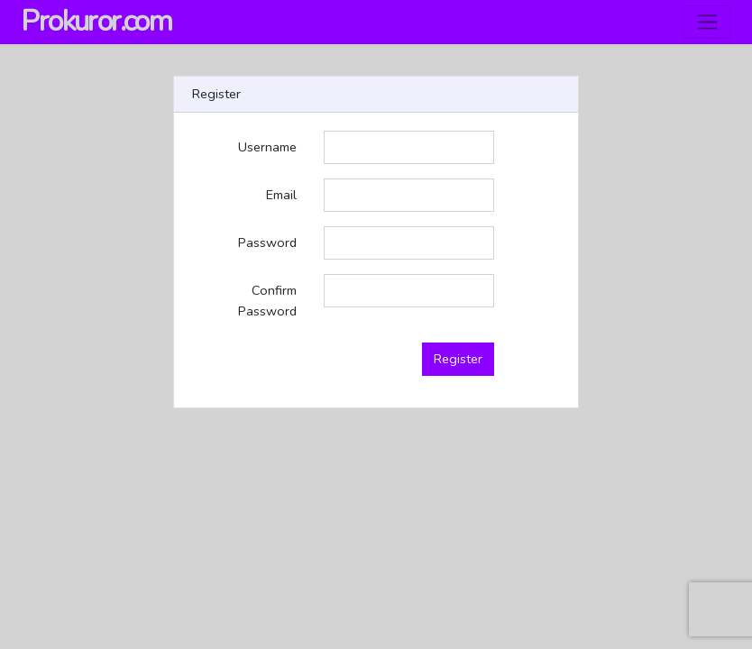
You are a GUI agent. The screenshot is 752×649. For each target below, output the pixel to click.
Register (458, 359)
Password (267, 242)
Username (267, 147)
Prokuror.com (96, 21)
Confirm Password (267, 300)
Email (281, 195)
